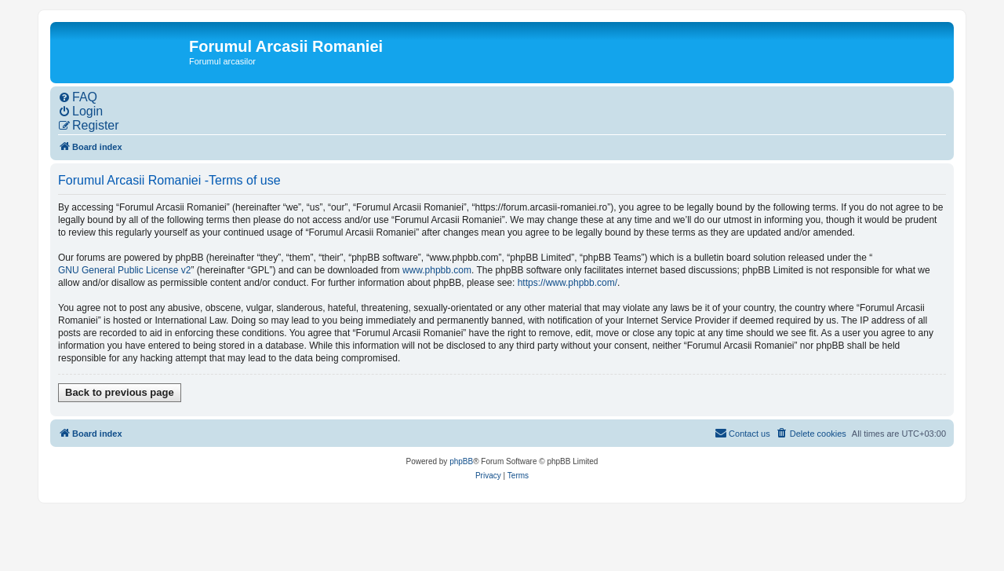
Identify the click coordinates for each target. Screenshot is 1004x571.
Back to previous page (119, 392)
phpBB (461, 461)
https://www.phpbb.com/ (567, 282)
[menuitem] (77, 97)
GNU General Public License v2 (124, 270)
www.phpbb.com (436, 270)
